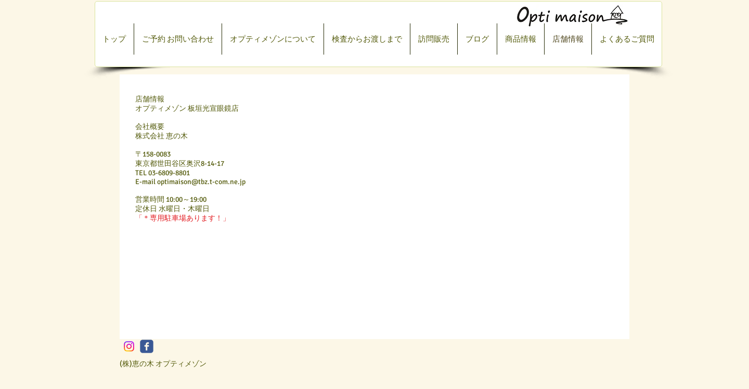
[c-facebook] (146, 346)
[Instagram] (129, 346)
